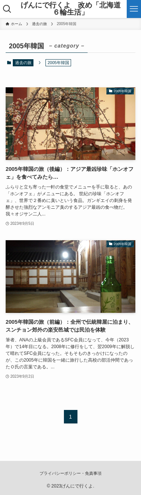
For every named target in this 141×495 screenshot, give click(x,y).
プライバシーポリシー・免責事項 (70, 473)
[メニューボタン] (134, 9)
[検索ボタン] (7, 9)
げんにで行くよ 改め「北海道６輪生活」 (71, 9)
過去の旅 (23, 62)
